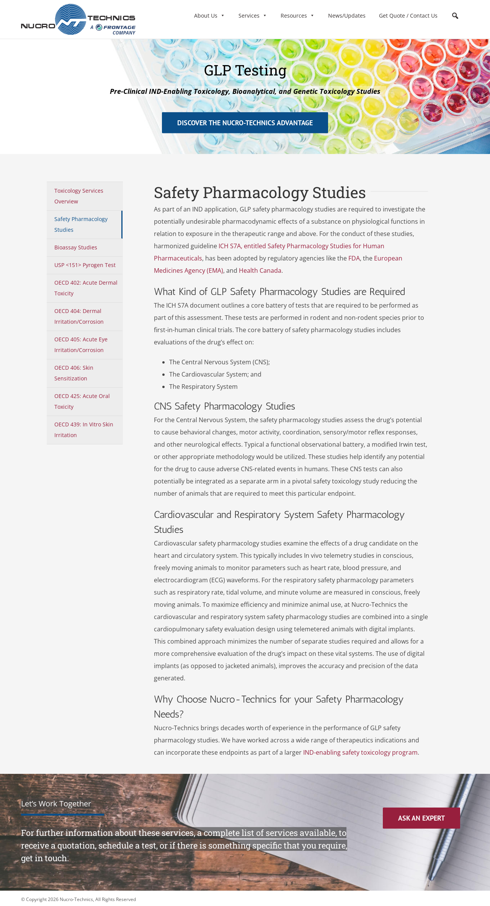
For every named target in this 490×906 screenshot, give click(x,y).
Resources (298, 15)
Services (252, 15)
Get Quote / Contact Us (408, 15)
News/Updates (347, 15)
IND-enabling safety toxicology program (360, 752)
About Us (209, 15)
